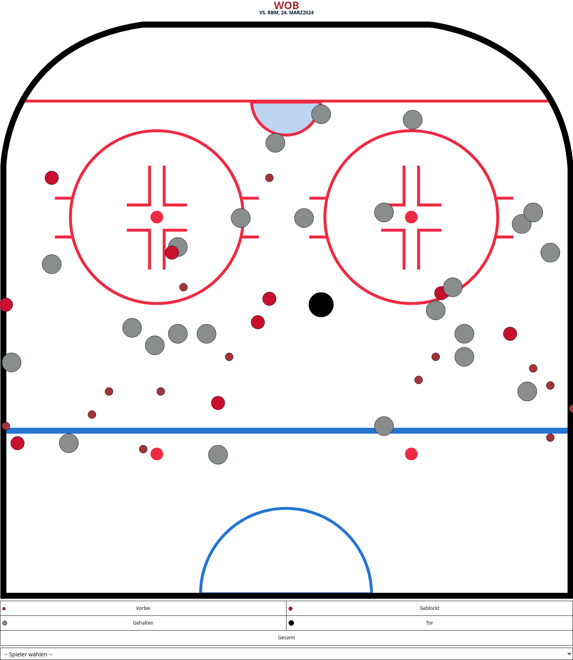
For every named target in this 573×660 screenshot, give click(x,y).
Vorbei (143, 608)
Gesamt (286, 637)
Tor (429, 622)
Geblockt (430, 608)
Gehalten (143, 622)
